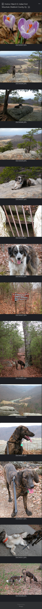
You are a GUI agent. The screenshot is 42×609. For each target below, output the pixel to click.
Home (7, 4)
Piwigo (21, 606)
